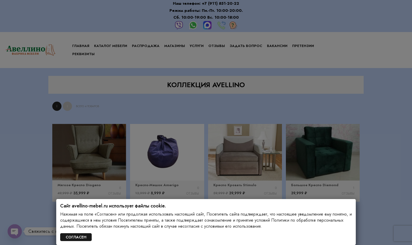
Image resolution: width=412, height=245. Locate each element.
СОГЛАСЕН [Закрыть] (76, 237)
